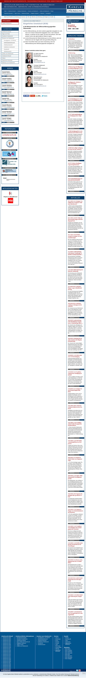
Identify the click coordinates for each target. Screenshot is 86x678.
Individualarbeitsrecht (9, 42)
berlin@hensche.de (8, 74)
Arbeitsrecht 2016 (7, 650)
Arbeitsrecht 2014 (7, 653)
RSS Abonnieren (5, 670)
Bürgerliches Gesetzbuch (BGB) (35, 24)
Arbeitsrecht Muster (25, 13)
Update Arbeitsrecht (6, 23)
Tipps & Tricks (17, 13)
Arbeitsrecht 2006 (7, 664)
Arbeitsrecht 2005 (7, 665)
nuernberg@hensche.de (9, 114)
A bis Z (57, 637)
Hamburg (17, 17)
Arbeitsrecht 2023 (7, 640)
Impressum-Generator (8, 13)
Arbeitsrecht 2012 (7, 655)
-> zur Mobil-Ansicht (7, 29)
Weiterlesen (72, 50)
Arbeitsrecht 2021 (7, 643)
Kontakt (57, 643)
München (34, 17)
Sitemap (57, 648)
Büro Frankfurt (68, 650)
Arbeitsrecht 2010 (7, 658)
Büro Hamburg (68, 651)
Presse (52, 11)
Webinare (42, 13)
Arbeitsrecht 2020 (7, 644)
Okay (83, 673)
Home (5, 11)
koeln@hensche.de (8, 100)
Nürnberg (40, 17)
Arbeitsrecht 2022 (7, 641)
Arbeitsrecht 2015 (7, 651)
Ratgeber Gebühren (35, 13)
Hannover (23, 17)
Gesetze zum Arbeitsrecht (33, 11)
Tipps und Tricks (6, 34)
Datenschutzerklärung (73, 675)
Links (56, 644)
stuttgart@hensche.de (8, 120)
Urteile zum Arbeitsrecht (44, 11)
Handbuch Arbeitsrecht (21, 11)
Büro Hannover (68, 653)
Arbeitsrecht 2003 (7, 668)
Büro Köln (67, 654)
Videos (3, 58)
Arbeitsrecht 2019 (7, 646)
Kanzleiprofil (48, 13)
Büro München (68, 656)
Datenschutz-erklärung (68, 644)
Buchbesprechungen (21, 637)
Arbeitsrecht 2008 (7, 661)
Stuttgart (46, 17)
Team (66, 640)
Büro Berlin (67, 649)
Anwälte (52, 17)
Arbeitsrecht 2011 (7, 657)
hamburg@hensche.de (9, 87)
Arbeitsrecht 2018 (7, 647)
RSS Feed (57, 646)
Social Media (58, 647)
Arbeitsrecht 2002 (7, 669)
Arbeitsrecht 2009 (7, 659)
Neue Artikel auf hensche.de (23, 641)
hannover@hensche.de (9, 94)
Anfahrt (3, 76)
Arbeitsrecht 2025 (7, 637)
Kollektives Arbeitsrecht (9, 47)
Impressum (67, 641)
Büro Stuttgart (68, 658)
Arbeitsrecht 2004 (7, 666)
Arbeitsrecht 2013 (7, 654)
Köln (29, 17)
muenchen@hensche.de (9, 107)
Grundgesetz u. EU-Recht (10, 40)
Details (8, 76)
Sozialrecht (6, 49)
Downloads (58, 639)
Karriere (57, 641)
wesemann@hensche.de (40, 86)
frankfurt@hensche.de (8, 81)
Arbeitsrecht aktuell (12, 11)
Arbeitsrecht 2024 (7, 639)
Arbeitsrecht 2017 (7, 648)
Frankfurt (11, 17)
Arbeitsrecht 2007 (7, 662)
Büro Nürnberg (68, 657)
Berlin (5, 17)
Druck (56, 640)
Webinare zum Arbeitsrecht (8, 62)
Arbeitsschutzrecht (8, 45)
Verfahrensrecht (7, 51)
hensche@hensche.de (39, 62)
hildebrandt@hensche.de (40, 74)
